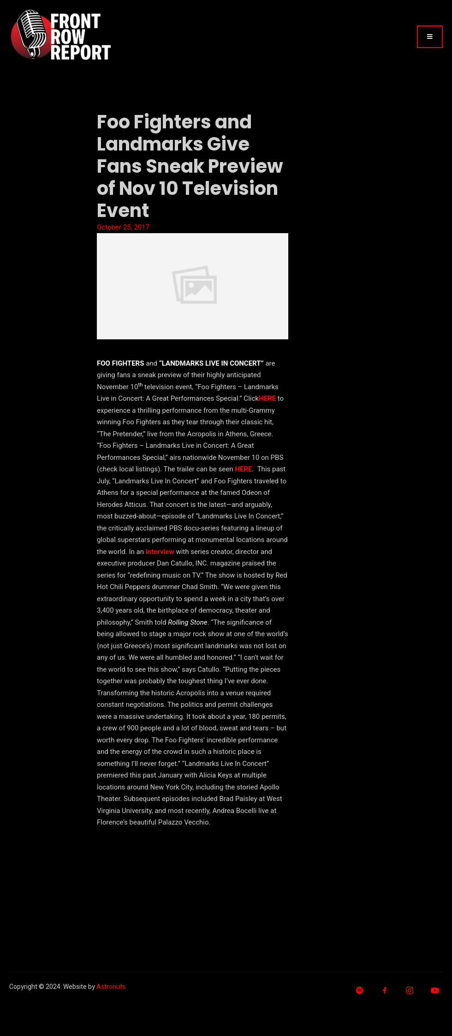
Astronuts (110, 987)
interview (160, 552)
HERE (267, 398)
